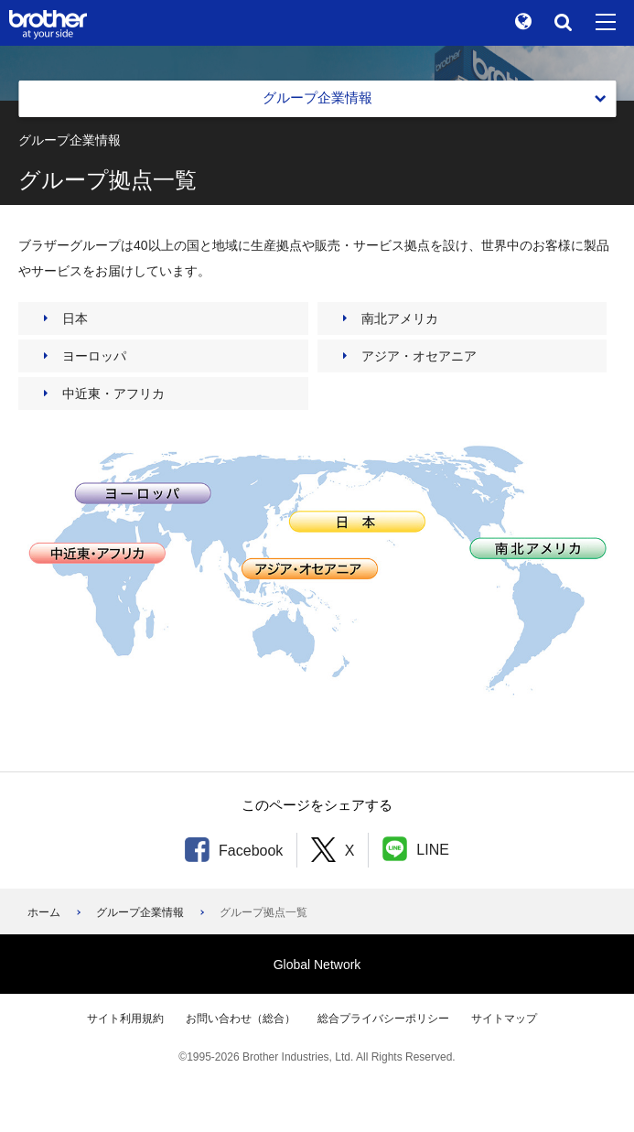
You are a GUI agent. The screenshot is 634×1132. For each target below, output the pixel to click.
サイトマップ (504, 1018)
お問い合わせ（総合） (241, 1018)
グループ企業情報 (140, 912)
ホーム (43, 912)
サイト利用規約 (125, 1018)
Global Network (317, 964)
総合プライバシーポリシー (383, 1018)
